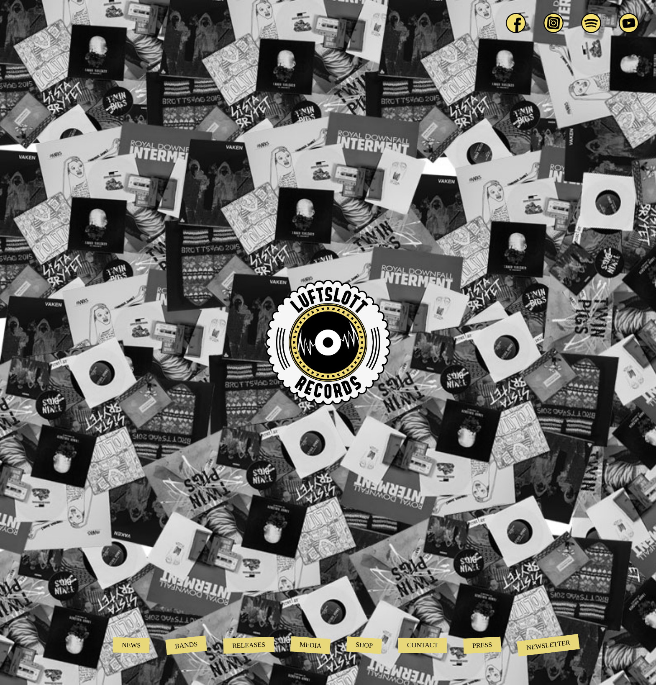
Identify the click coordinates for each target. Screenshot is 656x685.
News (131, 645)
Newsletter (548, 645)
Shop (364, 645)
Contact (422, 645)
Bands (186, 645)
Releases (248, 645)
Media (310, 645)
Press (482, 645)
